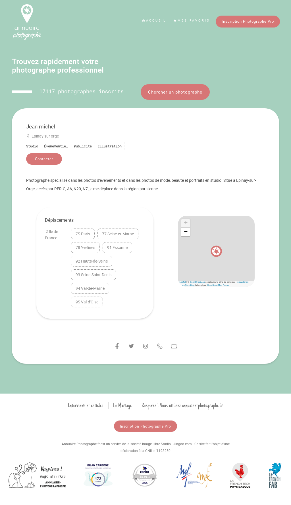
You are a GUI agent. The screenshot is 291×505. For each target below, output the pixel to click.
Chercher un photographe (175, 92)
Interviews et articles (85, 405)
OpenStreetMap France (218, 285)
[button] (216, 251)
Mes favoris (191, 20)
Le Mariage (122, 405)
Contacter (44, 158)
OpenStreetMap (197, 282)
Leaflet (182, 282)
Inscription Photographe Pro (248, 21)
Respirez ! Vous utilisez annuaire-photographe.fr (182, 405)
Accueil (154, 20)
